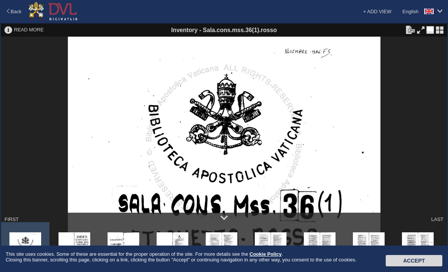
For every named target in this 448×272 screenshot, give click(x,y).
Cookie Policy (265, 254)
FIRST (12, 219)
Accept (414, 261)
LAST (437, 219)
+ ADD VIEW (377, 11)
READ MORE (29, 29)
